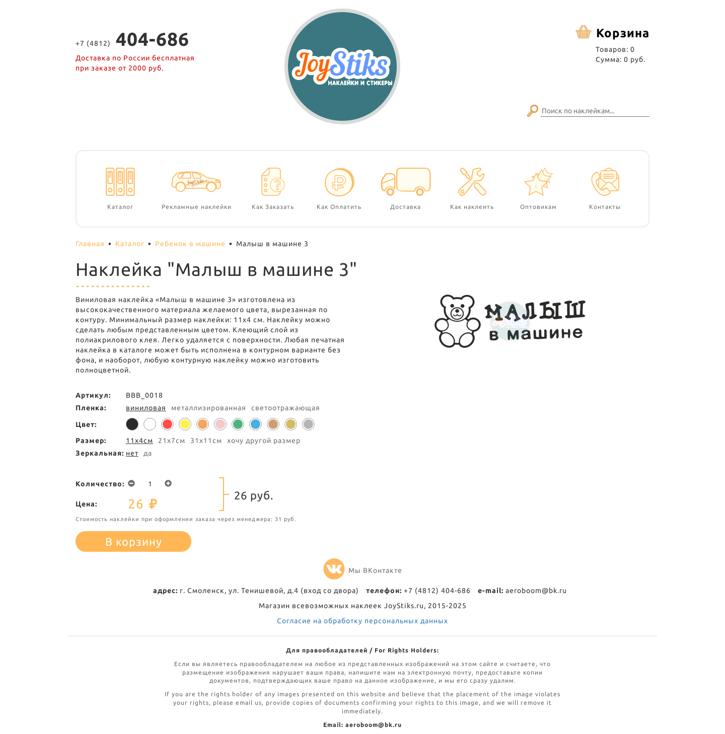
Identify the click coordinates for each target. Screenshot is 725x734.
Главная (90, 244)
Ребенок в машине (190, 244)
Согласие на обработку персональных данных (362, 621)
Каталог (129, 244)
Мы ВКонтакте (362, 570)
